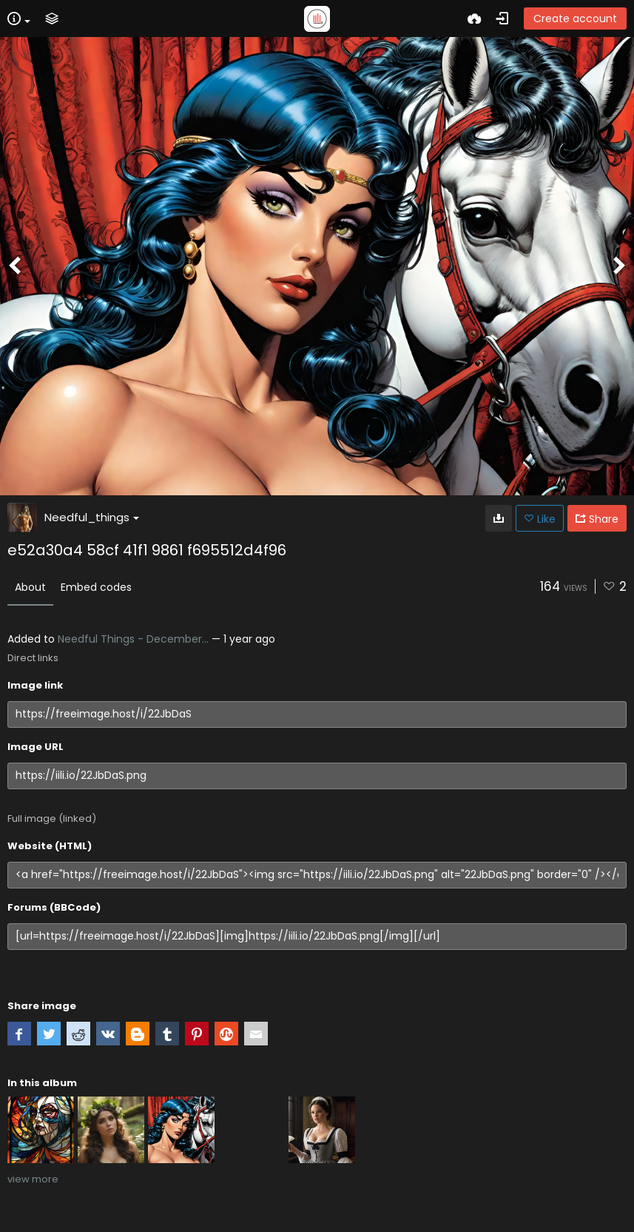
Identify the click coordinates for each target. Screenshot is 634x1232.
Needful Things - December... (133, 639)
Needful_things (91, 517)
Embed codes (96, 587)
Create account (575, 18)
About (30, 587)
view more (32, 1179)
